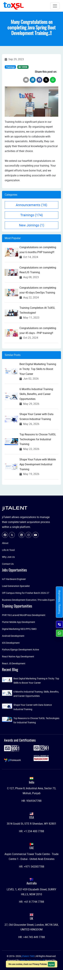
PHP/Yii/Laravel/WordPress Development (23, 615)
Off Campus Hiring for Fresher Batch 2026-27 (25, 592)
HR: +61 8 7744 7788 (31, 902)
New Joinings (31, 225)
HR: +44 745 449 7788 (31, 937)
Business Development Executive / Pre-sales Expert (28, 599)
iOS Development (11, 642)
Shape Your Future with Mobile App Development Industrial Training (37, 464)
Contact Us (8, 563)
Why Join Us (8, 556)
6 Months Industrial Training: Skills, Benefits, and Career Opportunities (36, 394)
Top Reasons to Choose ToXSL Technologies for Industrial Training (37, 439)
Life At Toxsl (8, 550)
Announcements (31, 205)
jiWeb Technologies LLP (32, 960)
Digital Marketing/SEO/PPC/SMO (19, 628)
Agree (51, 964)
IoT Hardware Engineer (14, 579)
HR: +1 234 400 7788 (31, 831)
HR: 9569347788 (31, 801)
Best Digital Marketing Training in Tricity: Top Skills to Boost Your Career (37, 369)
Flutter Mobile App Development (18, 622)
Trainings (10, 67)
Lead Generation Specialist (16, 586)
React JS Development (13, 663)
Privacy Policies (39, 964)
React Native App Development (18, 656)
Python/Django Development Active (20, 649)
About (5, 543)
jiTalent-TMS (28, 956)
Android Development (13, 635)
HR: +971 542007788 (31, 866)
